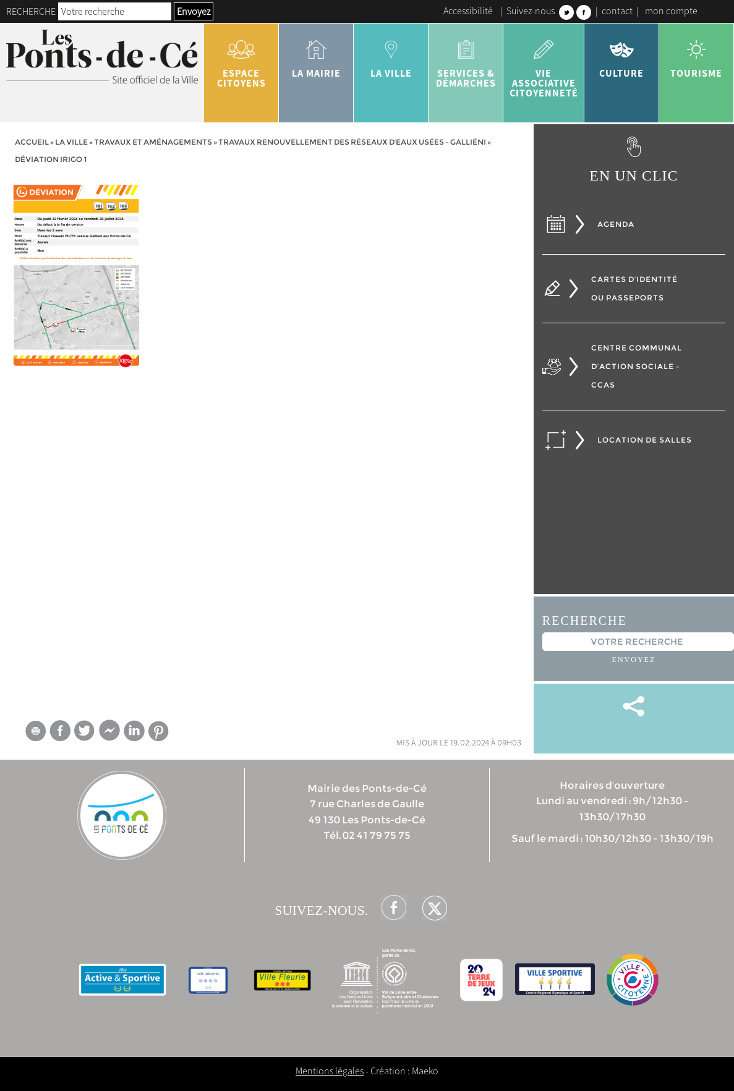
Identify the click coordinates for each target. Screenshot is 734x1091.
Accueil (32, 141)
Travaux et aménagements (153, 141)
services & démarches (466, 59)
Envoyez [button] (193, 11)
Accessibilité (468, 10)
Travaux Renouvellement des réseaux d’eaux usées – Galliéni (352, 141)
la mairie (316, 54)
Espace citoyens (241, 59)
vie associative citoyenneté (544, 64)
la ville (391, 54)
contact (617, 10)
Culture (622, 54)
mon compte (671, 10)
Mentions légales (330, 1070)
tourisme (696, 54)
